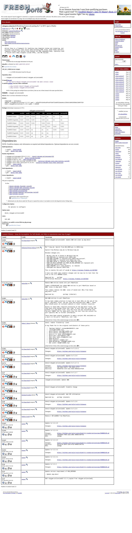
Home (116, 127)
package (10, 85)
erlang (116, 72)
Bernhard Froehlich (26, 425)
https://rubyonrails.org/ (10, 42)
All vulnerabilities (122, 114)
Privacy (117, 48)
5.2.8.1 (4, 28)
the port (9, 82)
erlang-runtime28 (119, 82)
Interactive (118, 167)
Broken (117, 149)
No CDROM (118, 159)
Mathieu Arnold (25, 448)
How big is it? (118, 45)
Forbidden (117, 155)
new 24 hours (118, 169)
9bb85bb (12, 36)
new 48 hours (118, 171)
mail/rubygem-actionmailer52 (19, 196)
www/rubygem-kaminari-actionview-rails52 (23, 199)
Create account (119, 26)
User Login (118, 24)
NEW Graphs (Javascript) (121, 142)
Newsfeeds (118, 133)
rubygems (12, 37)
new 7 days (118, 173)
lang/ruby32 (17, 153)
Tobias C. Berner (26, 346)
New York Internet (119, 31)
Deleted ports (118, 130)
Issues (116, 42)
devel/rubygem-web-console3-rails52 (22, 194)
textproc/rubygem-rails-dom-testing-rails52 (53, 166)
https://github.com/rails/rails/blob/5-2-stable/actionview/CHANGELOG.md (83, 466)
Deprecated (118, 151)
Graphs (117, 141)
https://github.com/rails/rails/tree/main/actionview (17, 43)
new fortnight (118, 175)
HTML (120, 529)
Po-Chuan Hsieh (26, 249)
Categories (117, 129)
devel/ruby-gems (16, 155)
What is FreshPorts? (120, 39)
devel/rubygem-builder (32, 162)
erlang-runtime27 (119, 76)
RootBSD (123, 32)
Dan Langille (118, 530)
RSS (128, 529)
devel (7, 28)
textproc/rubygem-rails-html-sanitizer (49, 168)
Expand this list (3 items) (10, 68)
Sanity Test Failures (120, 132)
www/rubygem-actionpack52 (18, 198)
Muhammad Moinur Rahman (29, 256)
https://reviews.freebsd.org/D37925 (75, 294)
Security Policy (119, 47)
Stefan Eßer (24, 299)
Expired (117, 163)
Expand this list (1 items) (14, 233)
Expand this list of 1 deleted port (19, 205)
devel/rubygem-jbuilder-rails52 (20, 192)
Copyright (107, 530)
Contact (117, 51)
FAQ (116, 44)
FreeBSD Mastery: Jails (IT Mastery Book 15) (97, 12)
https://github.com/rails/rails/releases (71, 379)
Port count (118, 147)
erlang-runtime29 (119, 88)
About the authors (119, 41)
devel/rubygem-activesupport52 (43, 161)
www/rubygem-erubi (29, 164)
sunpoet (23, 456)
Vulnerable (118, 161)
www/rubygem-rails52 (16, 201)
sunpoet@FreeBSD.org (14, 31)
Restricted (117, 157)
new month (118, 177)
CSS (124, 529)
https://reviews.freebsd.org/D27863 (84, 284)
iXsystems (126, 31)
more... (117, 64)
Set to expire (118, 165)
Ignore (117, 153)
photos (91, 14)
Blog (116, 50)
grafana (117, 93)
